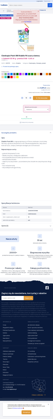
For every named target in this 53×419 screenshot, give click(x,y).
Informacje (7, 322)
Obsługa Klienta (33, 322)
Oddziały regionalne (9, 351)
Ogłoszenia (6, 335)
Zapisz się (28, 298)
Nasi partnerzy (7, 341)
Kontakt (6, 348)
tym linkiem (27, 22)
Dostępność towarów (34, 341)
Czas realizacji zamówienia (36, 330)
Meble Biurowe (32, 359)
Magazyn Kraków (8, 375)
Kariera (5, 333)
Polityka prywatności (17, 408)
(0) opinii (4, 60)
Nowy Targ (6, 367)
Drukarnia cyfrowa (33, 362)
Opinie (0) (4, 226)
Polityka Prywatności (9, 330)
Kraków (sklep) (7, 356)
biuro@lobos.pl (12, 389)
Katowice (5, 372)
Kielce (4, 370)
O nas (4, 325)
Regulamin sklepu (8, 327)
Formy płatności (32, 338)
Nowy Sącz (6, 362)
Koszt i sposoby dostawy (35, 327)
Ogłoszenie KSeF (33, 335)
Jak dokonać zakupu (34, 325)
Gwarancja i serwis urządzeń (36, 343)
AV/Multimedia (32, 354)
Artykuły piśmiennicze (10, 11)
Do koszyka (41, 98)
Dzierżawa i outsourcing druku (36, 356)
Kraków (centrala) (8, 354)
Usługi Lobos (32, 348)
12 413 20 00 (9, 387)
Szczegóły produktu (8, 133)
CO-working (31, 351)
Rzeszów (5, 364)
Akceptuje (26, 412)
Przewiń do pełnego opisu (10, 66)
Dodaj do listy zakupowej (26, 122)
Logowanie (40, 1)
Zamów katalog (32, 333)
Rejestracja (47, 1)
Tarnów (5, 359)
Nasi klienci (6, 338)
